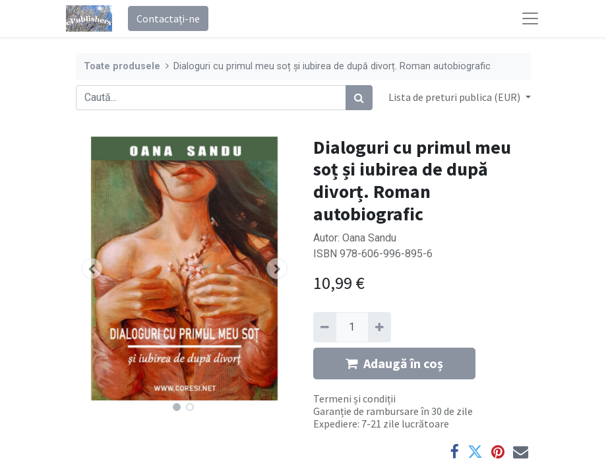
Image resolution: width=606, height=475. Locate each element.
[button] (92, 268)
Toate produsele (122, 66)
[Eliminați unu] (324, 327)
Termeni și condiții (354, 398)
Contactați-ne (168, 18)
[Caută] (359, 97)
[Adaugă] (379, 327)
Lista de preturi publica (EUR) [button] (455, 97)
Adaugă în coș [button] (394, 363)
